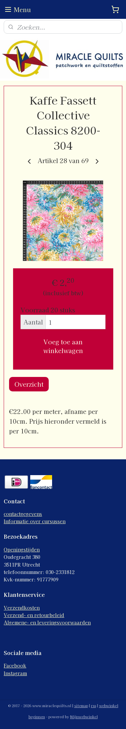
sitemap (81, 705)
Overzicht (28, 384)
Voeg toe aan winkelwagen (63, 346)
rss (93, 705)
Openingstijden (22, 549)
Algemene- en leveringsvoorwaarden (47, 622)
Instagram (15, 673)
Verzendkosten (22, 607)
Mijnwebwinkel (84, 716)
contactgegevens (23, 513)
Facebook (15, 665)
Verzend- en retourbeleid (34, 615)
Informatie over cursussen (35, 521)
